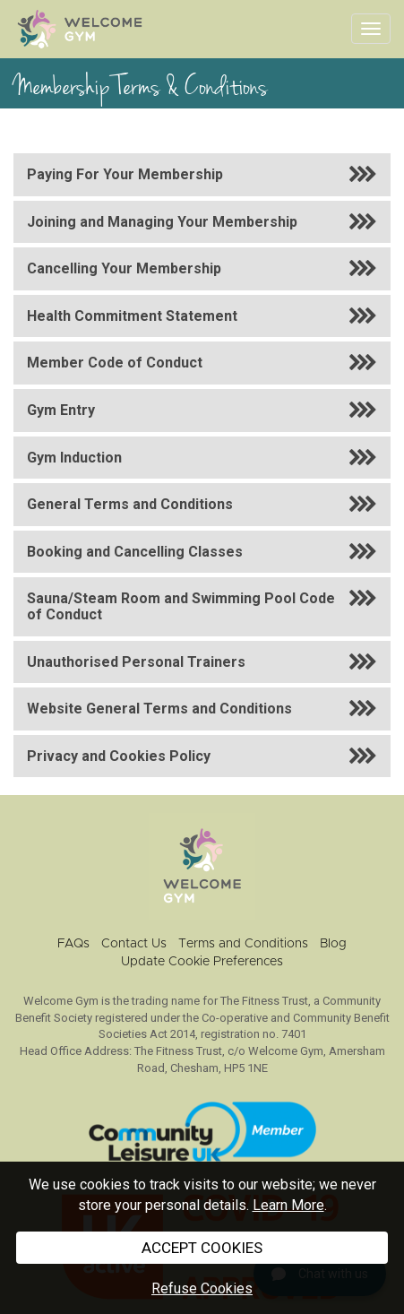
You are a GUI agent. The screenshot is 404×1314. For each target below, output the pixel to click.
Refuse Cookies (202, 1288)
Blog (333, 944)
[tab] (202, 174)
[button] (202, 174)
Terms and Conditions (243, 944)
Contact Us (134, 944)
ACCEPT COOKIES (202, 1248)
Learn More (288, 1205)
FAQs (73, 944)
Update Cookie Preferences (202, 961)
